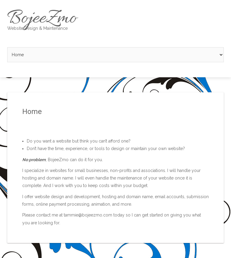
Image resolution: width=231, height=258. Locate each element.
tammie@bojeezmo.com (88, 215)
